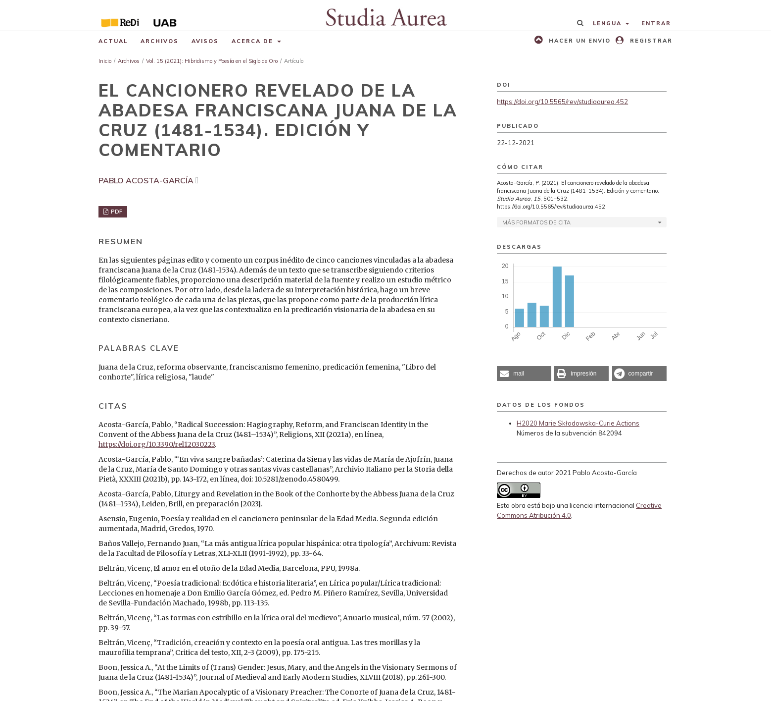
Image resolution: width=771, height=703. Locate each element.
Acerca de (254, 41)
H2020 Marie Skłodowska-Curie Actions (578, 423)
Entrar (656, 23)
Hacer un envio (578, 40)
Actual (113, 41)
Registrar (650, 40)
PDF (115, 211)
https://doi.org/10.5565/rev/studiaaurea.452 (562, 102)
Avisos (205, 41)
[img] (386, 15)
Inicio (104, 60)
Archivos (160, 41)
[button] (524, 373)
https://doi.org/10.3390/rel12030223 (156, 444)
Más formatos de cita (536, 222)
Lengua (608, 23)
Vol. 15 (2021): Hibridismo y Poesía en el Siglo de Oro (212, 60)
